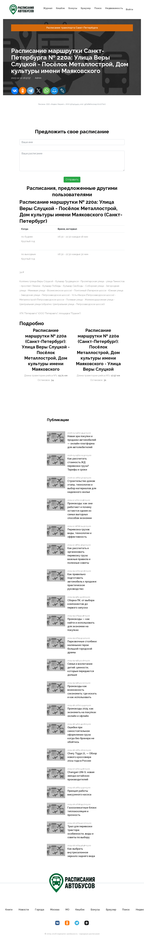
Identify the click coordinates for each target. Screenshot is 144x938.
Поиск (98, 8)
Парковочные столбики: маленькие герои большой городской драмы (82, 647)
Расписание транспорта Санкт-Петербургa (72, 27)
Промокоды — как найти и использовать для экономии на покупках (80, 624)
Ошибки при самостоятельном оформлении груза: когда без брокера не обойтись (80, 734)
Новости (24, 909)
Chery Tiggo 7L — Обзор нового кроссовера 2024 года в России (82, 757)
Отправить (72, 179)
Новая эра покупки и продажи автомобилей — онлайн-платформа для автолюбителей (81, 442)
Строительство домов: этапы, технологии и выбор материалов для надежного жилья (81, 486)
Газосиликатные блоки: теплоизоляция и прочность (82, 811)
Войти (129, 9)
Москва (54, 909)
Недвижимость (114, 8)
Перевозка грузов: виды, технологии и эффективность (79, 533)
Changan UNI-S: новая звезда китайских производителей (80, 776)
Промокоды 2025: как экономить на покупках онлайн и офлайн (81, 712)
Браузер (86, 8)
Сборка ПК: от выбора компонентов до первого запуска (80, 604)
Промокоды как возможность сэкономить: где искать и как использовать (82, 692)
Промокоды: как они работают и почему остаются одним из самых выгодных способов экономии (80, 511)
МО (67, 909)
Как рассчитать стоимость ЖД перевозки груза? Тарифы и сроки (78, 464)
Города (39, 909)
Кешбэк (60, 8)
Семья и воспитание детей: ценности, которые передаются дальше (80, 669)
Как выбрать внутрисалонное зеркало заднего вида (81, 852)
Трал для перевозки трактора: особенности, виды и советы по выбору (80, 832)
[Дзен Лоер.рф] (86, 923)
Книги (8, 909)
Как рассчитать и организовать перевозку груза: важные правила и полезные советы (78, 555)
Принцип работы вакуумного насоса (79, 792)
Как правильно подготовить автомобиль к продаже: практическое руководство (82, 581)
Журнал (47, 8)
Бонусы (72, 8)
